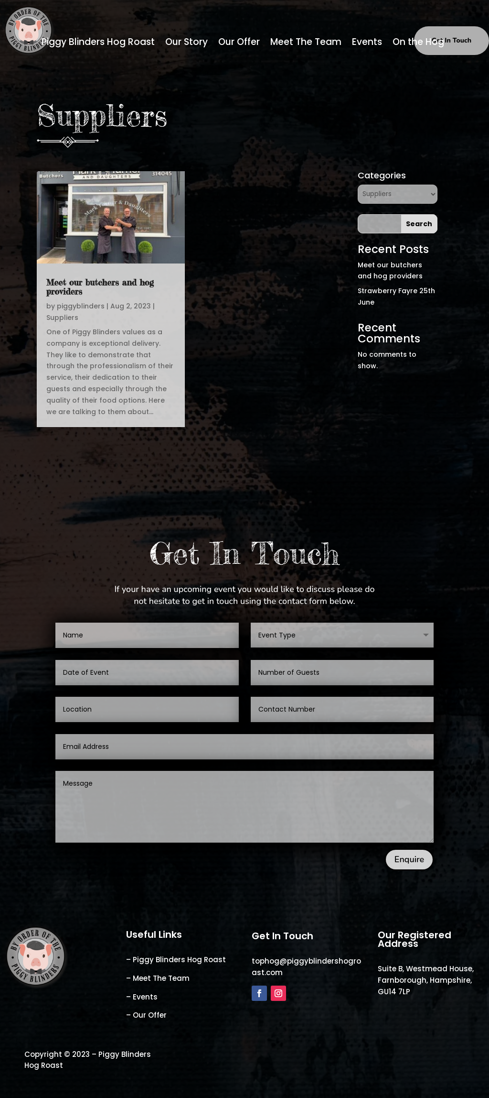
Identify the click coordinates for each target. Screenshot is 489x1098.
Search (419, 224)
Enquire (409, 859)
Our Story (186, 43)
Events (367, 43)
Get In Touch (451, 40)
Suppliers (62, 317)
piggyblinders (81, 306)
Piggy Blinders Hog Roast (98, 43)
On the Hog (418, 43)
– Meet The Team (158, 978)
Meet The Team (305, 43)
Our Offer (239, 43)
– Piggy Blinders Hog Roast (176, 960)
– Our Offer (146, 1015)
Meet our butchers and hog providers (100, 286)
